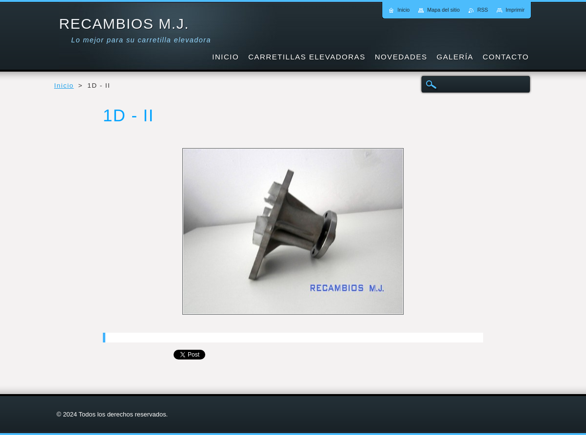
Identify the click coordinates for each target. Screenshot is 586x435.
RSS (482, 10)
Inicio (64, 85)
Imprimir (515, 10)
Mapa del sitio (443, 10)
